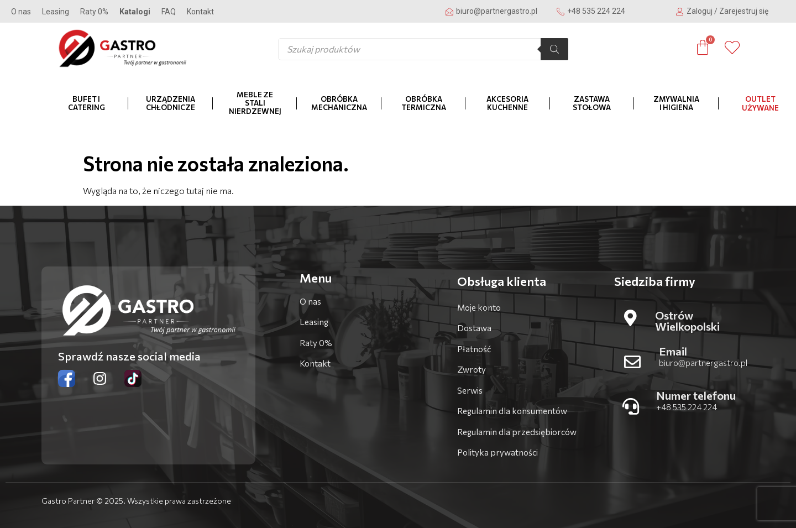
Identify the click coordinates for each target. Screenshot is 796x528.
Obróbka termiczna (423, 103)
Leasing (55, 11)
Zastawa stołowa (592, 103)
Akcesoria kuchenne (507, 103)
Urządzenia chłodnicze (170, 103)
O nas (21, 11)
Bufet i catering (86, 103)
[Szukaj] (554, 49)
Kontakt (200, 11)
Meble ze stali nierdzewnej (255, 103)
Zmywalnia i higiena (676, 103)
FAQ (168, 11)
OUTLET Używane (760, 103)
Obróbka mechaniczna (339, 103)
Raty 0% (94, 11)
